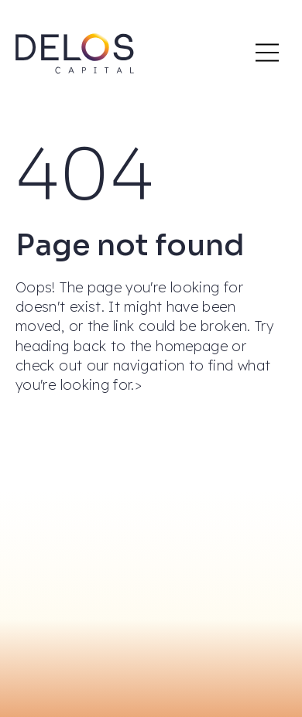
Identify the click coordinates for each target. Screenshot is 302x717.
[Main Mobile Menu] (267, 52)
